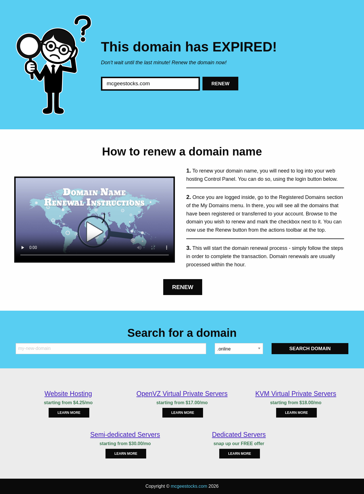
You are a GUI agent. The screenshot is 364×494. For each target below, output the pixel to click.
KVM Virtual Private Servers (295, 393)
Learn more (68, 413)
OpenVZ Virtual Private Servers (182, 393)
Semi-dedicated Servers (125, 434)
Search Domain (309, 348)
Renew (220, 83)
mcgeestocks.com (189, 486)
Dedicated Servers (239, 434)
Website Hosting (68, 393)
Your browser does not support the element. (94, 219)
